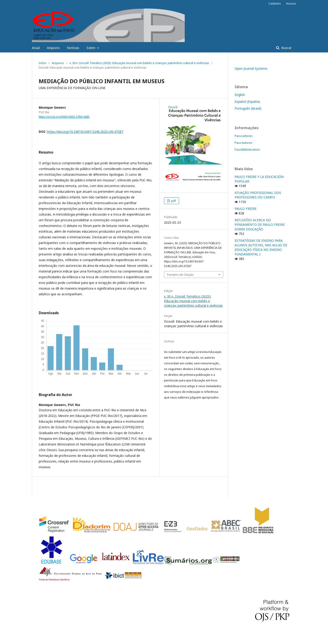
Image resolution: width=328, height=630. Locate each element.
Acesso (291, 3)
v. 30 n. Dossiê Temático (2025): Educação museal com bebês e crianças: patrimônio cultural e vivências (139, 63)
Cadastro (275, 3)
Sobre (91, 48)
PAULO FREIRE (245, 208)
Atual (36, 48)
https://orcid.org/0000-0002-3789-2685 (64, 117)
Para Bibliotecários (247, 149)
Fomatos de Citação (180, 275)
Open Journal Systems (251, 68)
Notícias (73, 48)
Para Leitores (244, 136)
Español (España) (247, 101)
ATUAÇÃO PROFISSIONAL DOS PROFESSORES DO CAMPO (258, 194)
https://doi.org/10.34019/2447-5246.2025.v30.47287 (85, 131)
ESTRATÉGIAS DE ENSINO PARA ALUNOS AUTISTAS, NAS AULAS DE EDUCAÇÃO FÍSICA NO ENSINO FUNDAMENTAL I (261, 247)
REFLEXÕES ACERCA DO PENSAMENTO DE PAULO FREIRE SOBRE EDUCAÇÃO (260, 224)
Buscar (286, 48)
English (240, 95)
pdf (173, 201)
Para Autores (243, 143)
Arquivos (53, 48)
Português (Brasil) (248, 108)
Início (42, 63)
